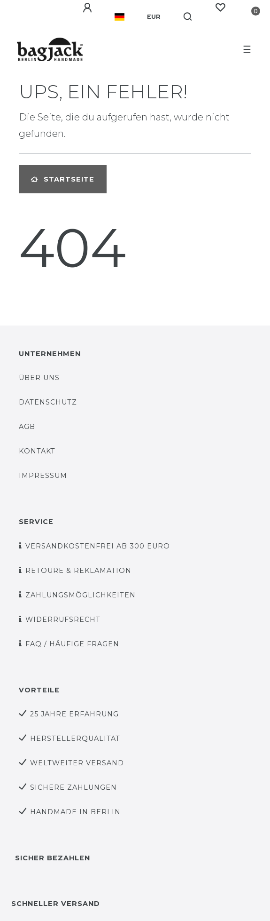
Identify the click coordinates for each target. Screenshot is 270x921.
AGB (27, 426)
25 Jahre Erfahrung (74, 714)
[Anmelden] (87, 8)
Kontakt (37, 451)
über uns (39, 377)
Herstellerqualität (75, 738)
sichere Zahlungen (73, 787)
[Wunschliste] (220, 7)
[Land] (119, 17)
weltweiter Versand (77, 763)
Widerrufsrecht (62, 619)
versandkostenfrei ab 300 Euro (97, 546)
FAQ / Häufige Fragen (72, 644)
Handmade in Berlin (75, 812)
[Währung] (154, 17)
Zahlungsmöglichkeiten (80, 595)
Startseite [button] (62, 179)
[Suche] (188, 17)
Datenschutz (48, 402)
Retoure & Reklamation (78, 570)
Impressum (43, 475)
